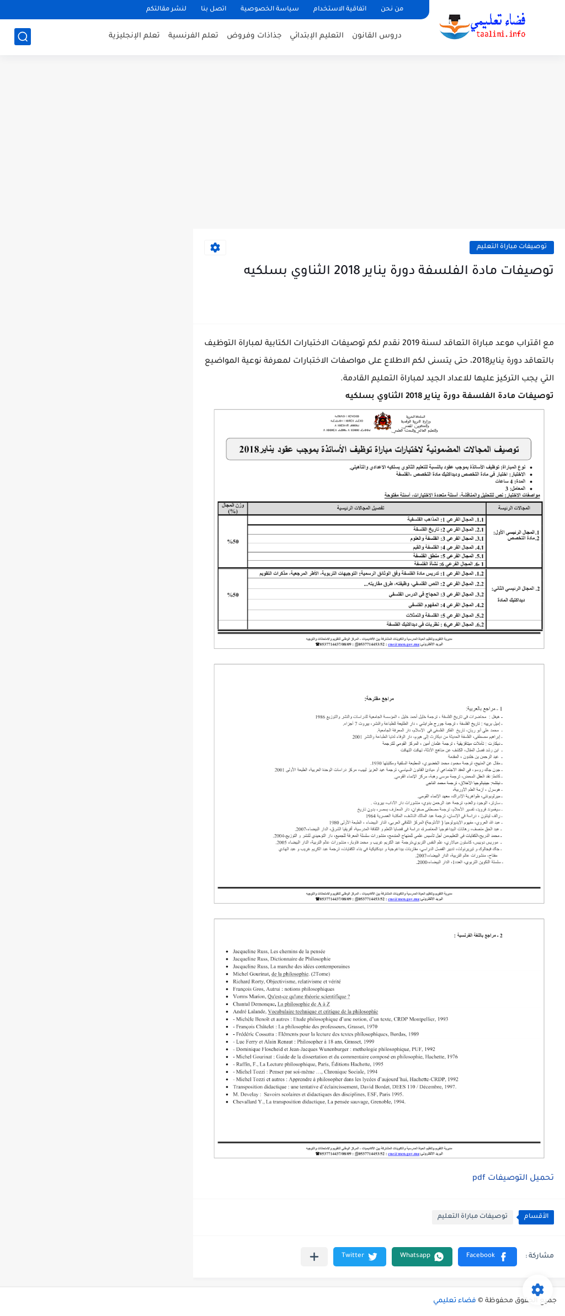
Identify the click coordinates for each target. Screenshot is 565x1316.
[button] (487, 1256)
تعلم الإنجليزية (134, 36)
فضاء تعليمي (454, 1301)
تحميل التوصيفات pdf (513, 1178)
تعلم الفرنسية (193, 36)
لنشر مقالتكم (166, 9)
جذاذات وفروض (254, 36)
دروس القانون (377, 36)
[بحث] (22, 36)
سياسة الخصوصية (270, 9)
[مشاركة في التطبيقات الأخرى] (314, 1256)
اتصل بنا (213, 9)
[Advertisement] (282, 143)
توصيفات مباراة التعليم (512, 247)
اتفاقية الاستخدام (339, 9)
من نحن (392, 9)
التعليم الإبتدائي (317, 36)
